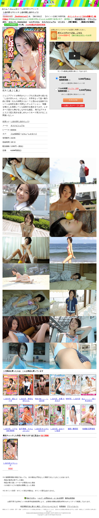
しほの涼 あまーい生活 (57, 430)
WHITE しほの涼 (73, 399)
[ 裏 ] (16, 90)
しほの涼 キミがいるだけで (41, 430)
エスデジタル (34, 22)
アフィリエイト (73, 506)
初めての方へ (30, 498)
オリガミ (61, 22)
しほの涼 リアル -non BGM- (10, 430)
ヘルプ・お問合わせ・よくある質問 (50, 498)
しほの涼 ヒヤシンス (10, 464)
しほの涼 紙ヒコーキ (10, 400)
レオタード (32, 134)
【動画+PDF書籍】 (87, 22)
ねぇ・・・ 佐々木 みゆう (89, 400)
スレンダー (14, 9)
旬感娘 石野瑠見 (88, 429)
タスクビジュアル (49, 22)
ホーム (5, 9)
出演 (6, 121)
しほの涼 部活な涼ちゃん (26, 400)
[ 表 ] (10, 90)
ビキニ (24, 134)
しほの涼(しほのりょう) (20, 121)
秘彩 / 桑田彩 (73, 429)
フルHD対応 (15, 134)
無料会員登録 (70, 498)
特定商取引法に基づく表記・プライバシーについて (39, 506)
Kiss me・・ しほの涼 (41, 400)
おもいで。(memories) (18, 22)
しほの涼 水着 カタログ (57, 400)
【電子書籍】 (72, 22)
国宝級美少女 (80, 19)
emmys (13, 130)
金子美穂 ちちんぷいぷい (26, 430)
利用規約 (62, 506)
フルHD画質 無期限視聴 (68, 89)
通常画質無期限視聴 (64, 78)
